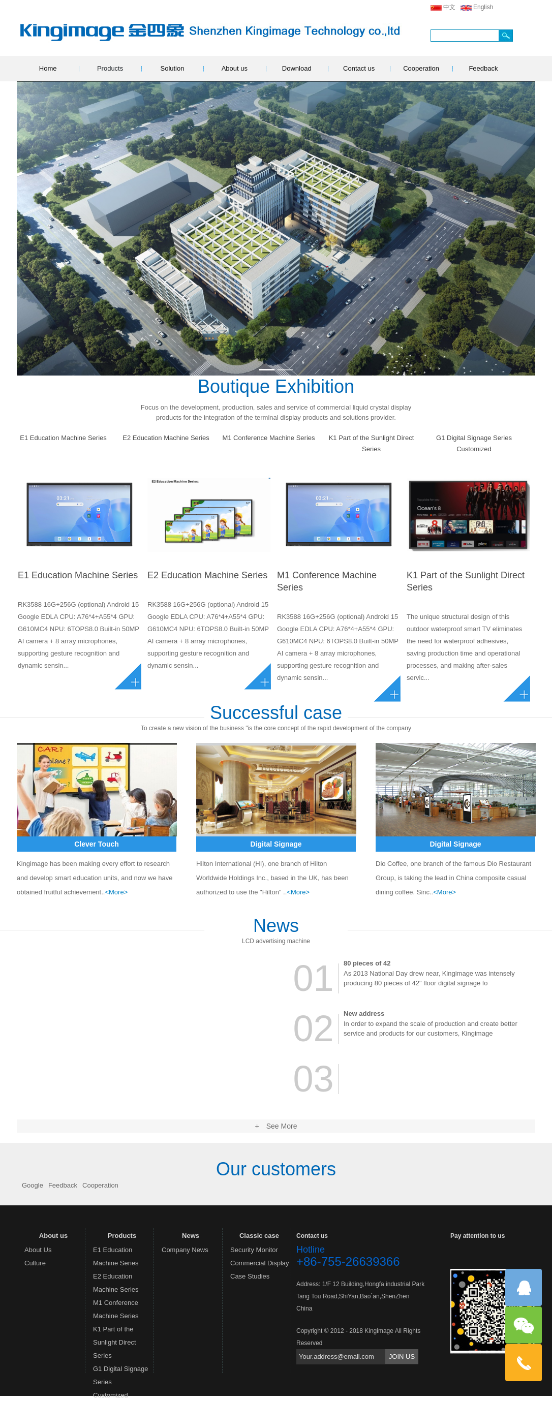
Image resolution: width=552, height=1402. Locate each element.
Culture (35, 1263)
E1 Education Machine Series (63, 438)
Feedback (483, 68)
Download (297, 68)
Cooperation (421, 68)
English (483, 7)
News (190, 1235)
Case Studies (249, 1276)
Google (32, 1185)
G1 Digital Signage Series (474, 438)
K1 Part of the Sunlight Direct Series (371, 443)
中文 (449, 7)
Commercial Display (259, 1263)
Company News (185, 1250)
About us (235, 68)
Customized (474, 449)
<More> (116, 892)
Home (48, 68)
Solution (172, 68)
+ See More (276, 1126)
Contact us (359, 68)
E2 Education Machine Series (165, 438)
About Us (37, 1250)
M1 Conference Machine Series (268, 438)
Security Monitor (254, 1250)
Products (110, 68)
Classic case (259, 1235)
